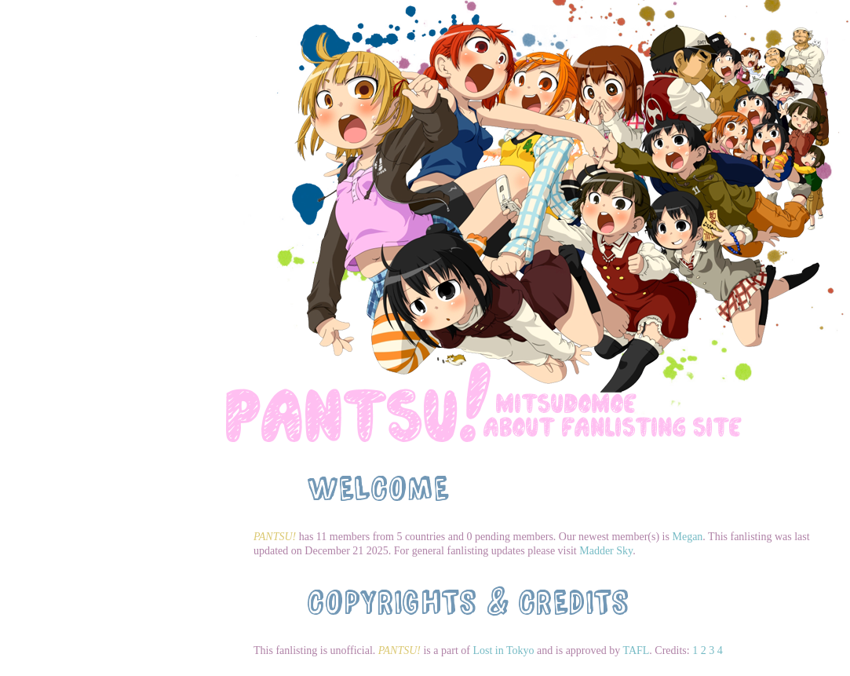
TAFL (635, 650)
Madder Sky (606, 551)
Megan (687, 537)
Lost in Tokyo (503, 650)
